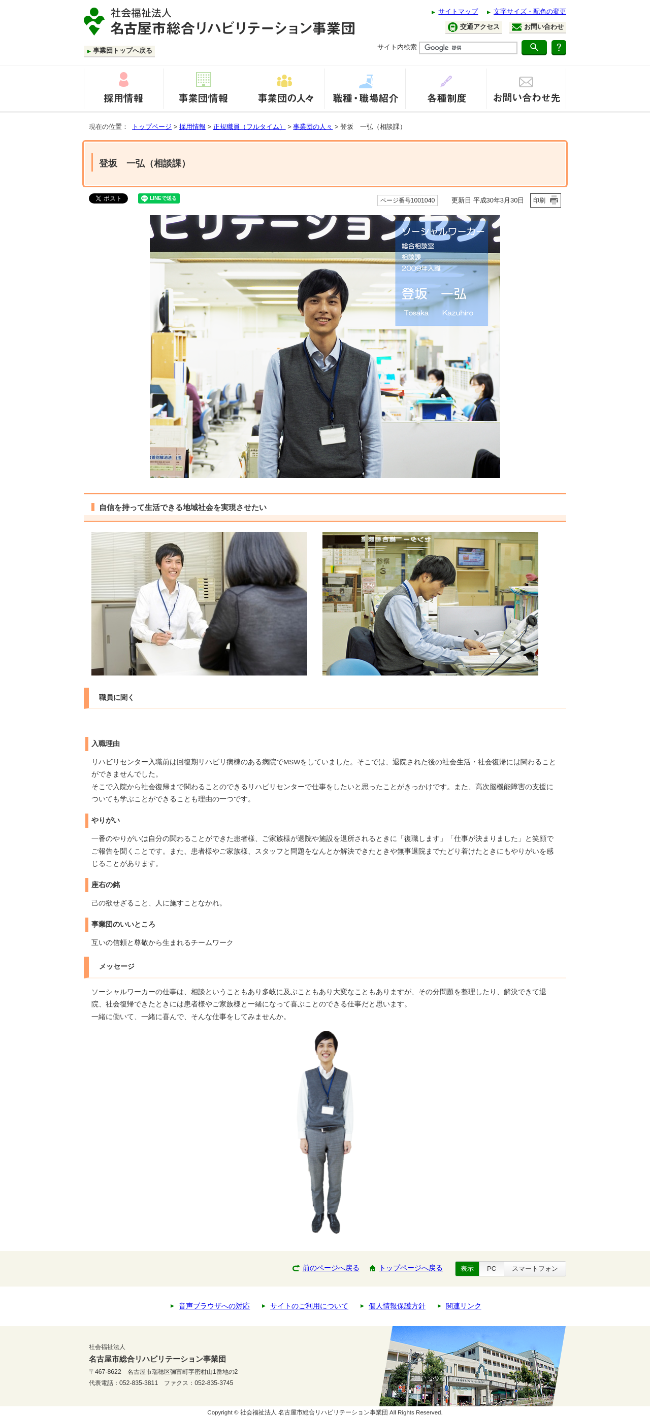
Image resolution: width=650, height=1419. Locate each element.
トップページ (152, 126)
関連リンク (463, 1306)
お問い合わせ (538, 27)
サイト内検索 (397, 47)
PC (491, 1268)
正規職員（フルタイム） (249, 126)
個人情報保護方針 (397, 1306)
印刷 (539, 200)
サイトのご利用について (309, 1306)
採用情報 (192, 126)
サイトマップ (458, 11)
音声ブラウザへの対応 (214, 1306)
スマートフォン (535, 1268)
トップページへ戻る (411, 1268)
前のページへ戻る (331, 1268)
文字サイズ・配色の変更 (530, 11)
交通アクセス (474, 27)
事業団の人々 (313, 126)
